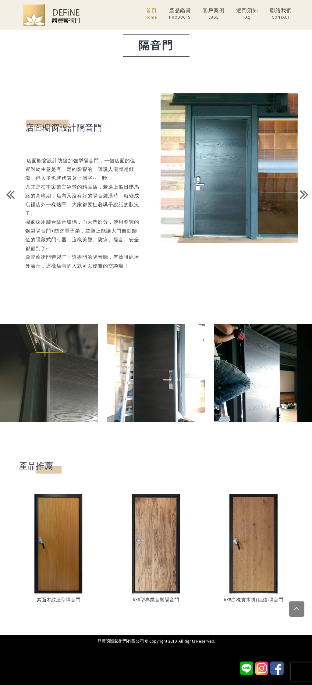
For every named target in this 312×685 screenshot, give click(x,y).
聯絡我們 (281, 14)
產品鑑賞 (180, 14)
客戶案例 (214, 14)
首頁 (151, 14)
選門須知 (247, 14)
